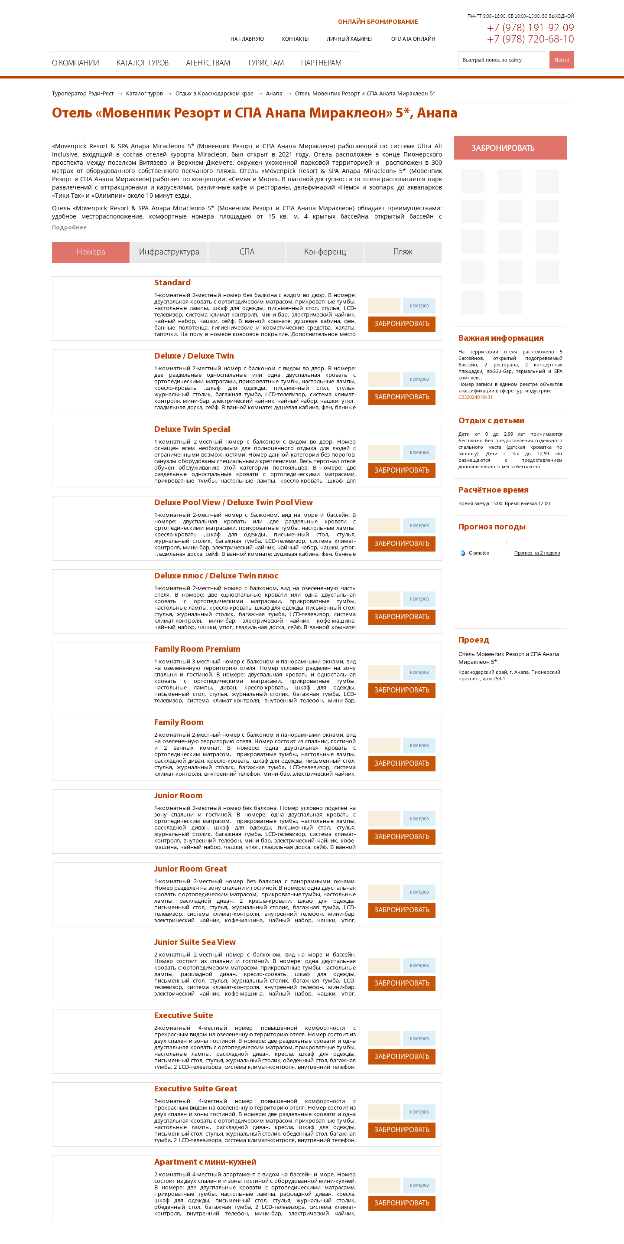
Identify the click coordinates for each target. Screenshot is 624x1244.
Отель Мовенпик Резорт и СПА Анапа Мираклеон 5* (365, 93)
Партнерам (321, 63)
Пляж (403, 252)
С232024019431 (475, 397)
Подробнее (69, 227)
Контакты (295, 39)
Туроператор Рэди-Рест (124, 27)
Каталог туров (143, 63)
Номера (91, 252)
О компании (75, 63)
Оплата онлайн (413, 39)
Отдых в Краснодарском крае (215, 93)
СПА (247, 252)
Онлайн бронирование (378, 21)
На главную (247, 39)
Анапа (274, 93)
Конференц (325, 252)
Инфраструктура (169, 252)
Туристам (265, 63)
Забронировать (401, 324)
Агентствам (208, 63)
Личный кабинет (350, 39)
